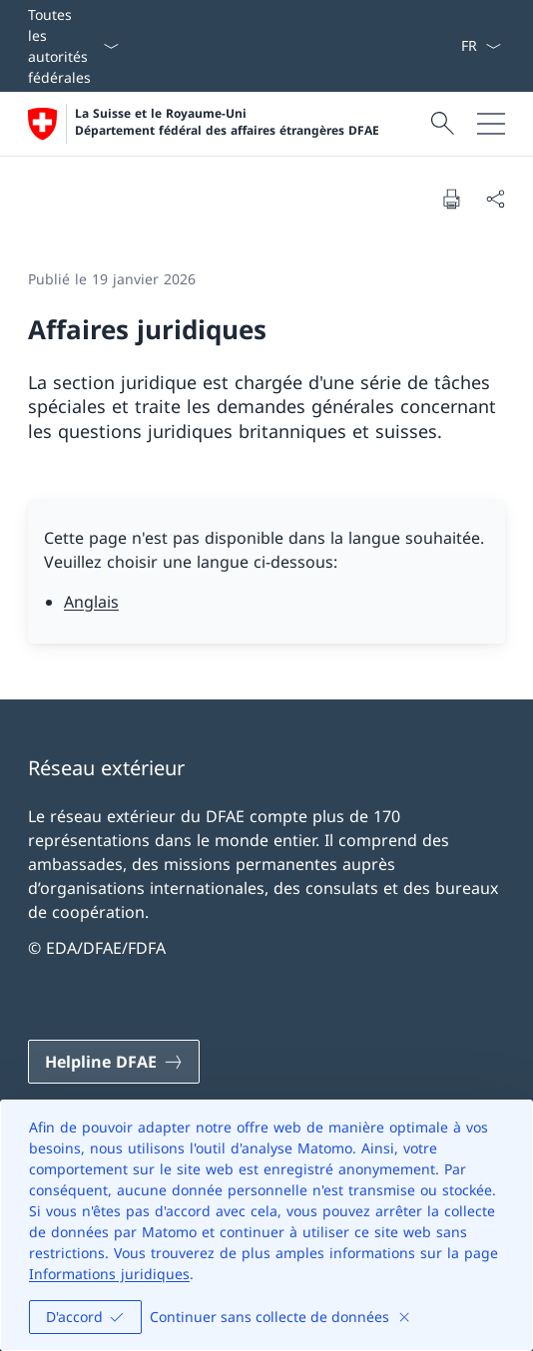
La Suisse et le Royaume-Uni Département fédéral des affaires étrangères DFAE (227, 122)
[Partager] (495, 199)
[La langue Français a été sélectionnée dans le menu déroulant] (480, 46)
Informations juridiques (109, 1273)
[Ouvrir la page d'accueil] (203, 124)
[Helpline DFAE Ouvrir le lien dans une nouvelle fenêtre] (114, 1062)
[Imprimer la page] (451, 199)
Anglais (91, 602)
